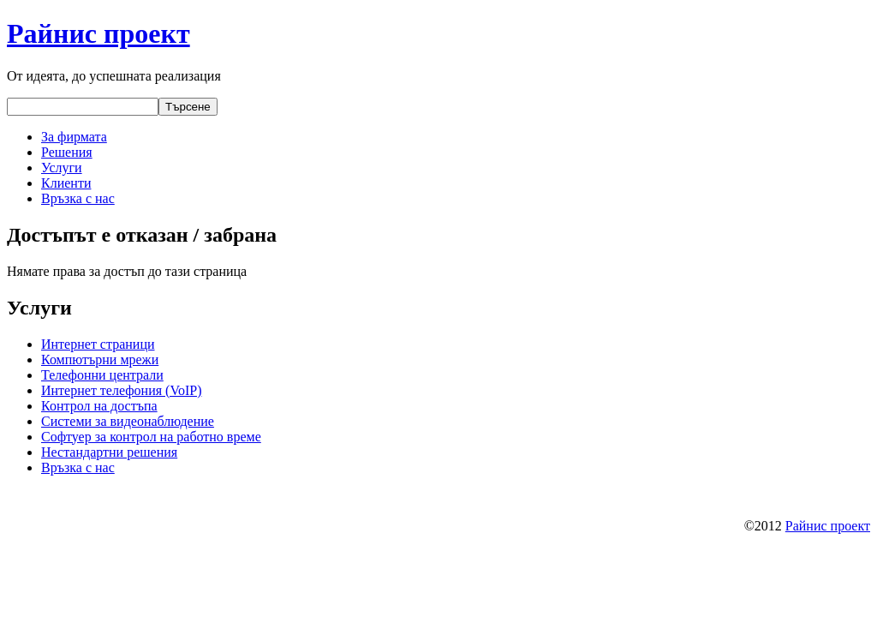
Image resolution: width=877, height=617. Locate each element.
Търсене (188, 106)
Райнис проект (98, 33)
